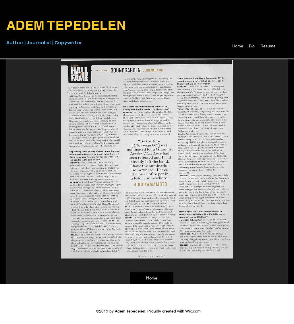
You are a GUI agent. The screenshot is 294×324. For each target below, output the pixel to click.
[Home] (151, 278)
